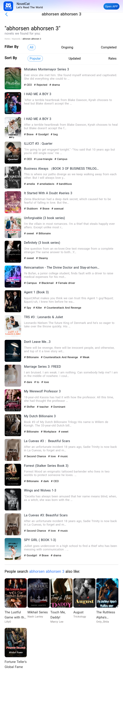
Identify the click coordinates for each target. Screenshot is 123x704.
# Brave (29, 134)
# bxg (54, 134)
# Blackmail (46, 283)
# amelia (30, 183)
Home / (8, 39)
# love (45, 382)
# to (37, 382)
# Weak (84, 357)
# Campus (60, 159)
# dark (45, 481)
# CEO (28, 84)
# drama (54, 84)
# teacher (43, 406)
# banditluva (64, 183)
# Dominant (58, 406)
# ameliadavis (46, 183)
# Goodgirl (42, 134)
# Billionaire (43, 233)
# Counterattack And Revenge (62, 307)
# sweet (29, 233)
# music (63, 456)
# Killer (38, 307)
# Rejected (41, 84)
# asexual (57, 208)
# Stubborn (31, 208)
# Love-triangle (43, 159)
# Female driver (65, 283)
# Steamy (42, 258)
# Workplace (49, 431)
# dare (28, 382)
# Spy (28, 307)
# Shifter (30, 406)
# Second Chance (35, 456)
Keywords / (17, 39)
